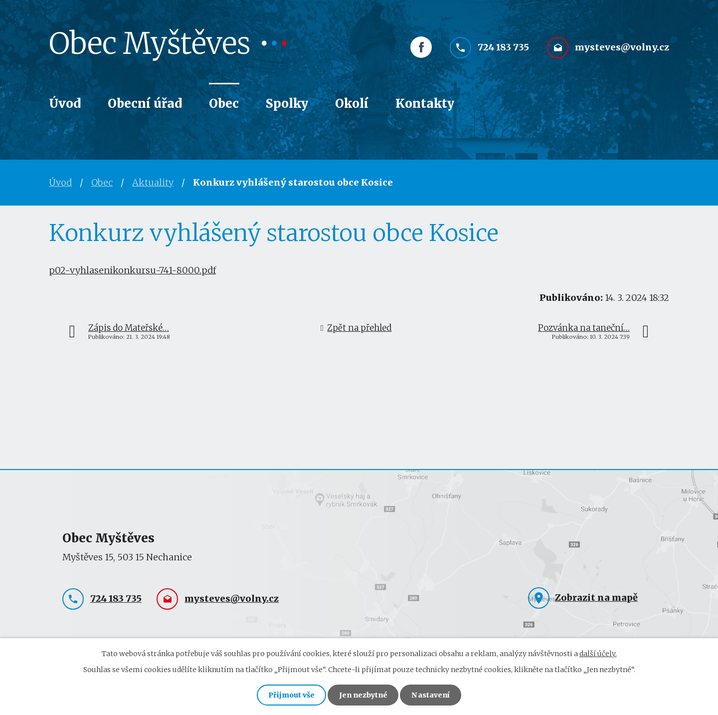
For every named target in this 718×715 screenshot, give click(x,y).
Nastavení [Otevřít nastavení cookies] (431, 695)
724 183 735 (503, 48)
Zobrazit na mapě (596, 597)
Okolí (351, 103)
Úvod (65, 103)
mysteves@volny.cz (622, 48)
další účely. (598, 653)
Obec (224, 103)
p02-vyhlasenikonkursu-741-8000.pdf (132, 270)
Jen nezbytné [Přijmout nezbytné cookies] (363, 695)
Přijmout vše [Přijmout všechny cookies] (291, 695)
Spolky (287, 103)
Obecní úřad (145, 103)
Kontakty (424, 103)
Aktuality (153, 182)
